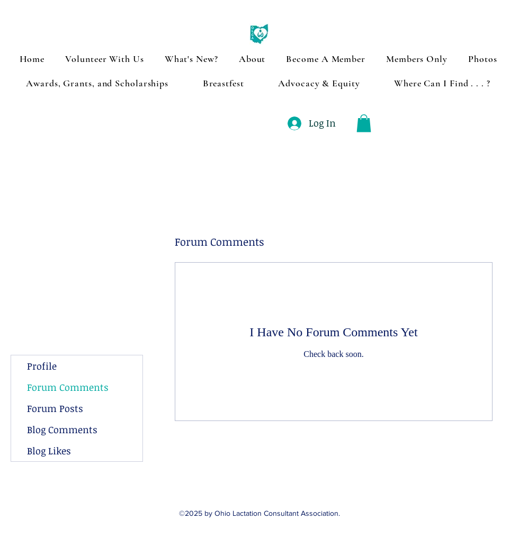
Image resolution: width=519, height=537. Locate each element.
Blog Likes (49, 450)
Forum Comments (68, 387)
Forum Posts (55, 408)
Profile (42, 366)
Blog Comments (62, 429)
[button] (363, 123)
